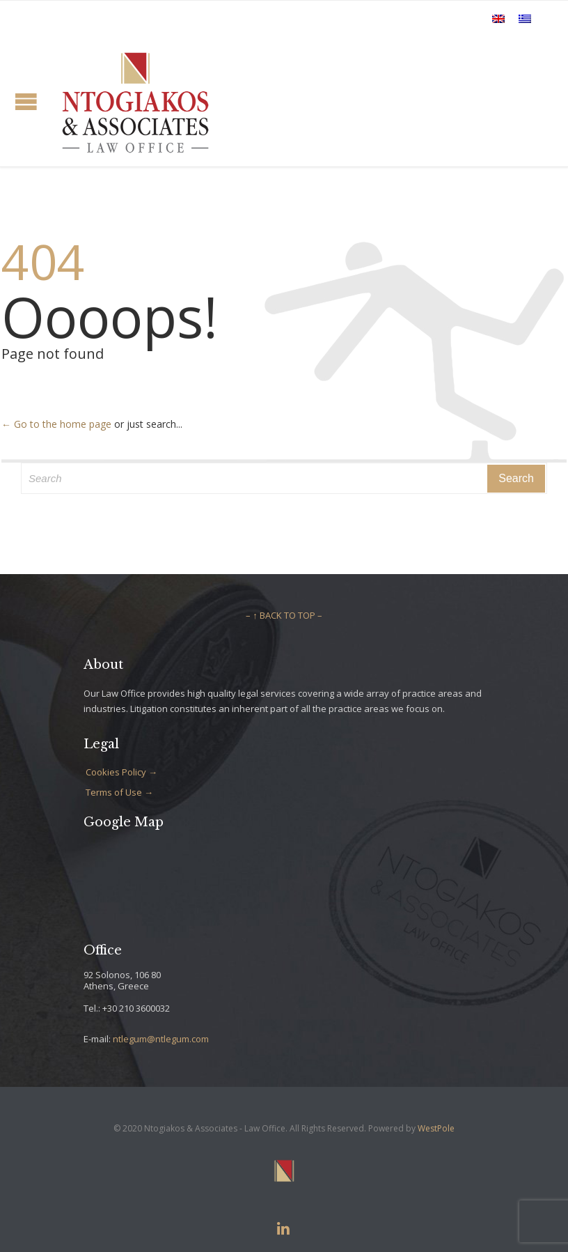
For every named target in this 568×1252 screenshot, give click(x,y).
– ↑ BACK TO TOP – (284, 615)
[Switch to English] (498, 18)
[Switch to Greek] (525, 18)
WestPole (436, 1128)
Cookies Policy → (121, 772)
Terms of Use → (119, 792)
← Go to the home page (56, 424)
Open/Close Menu (26, 101)
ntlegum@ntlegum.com (161, 1039)
